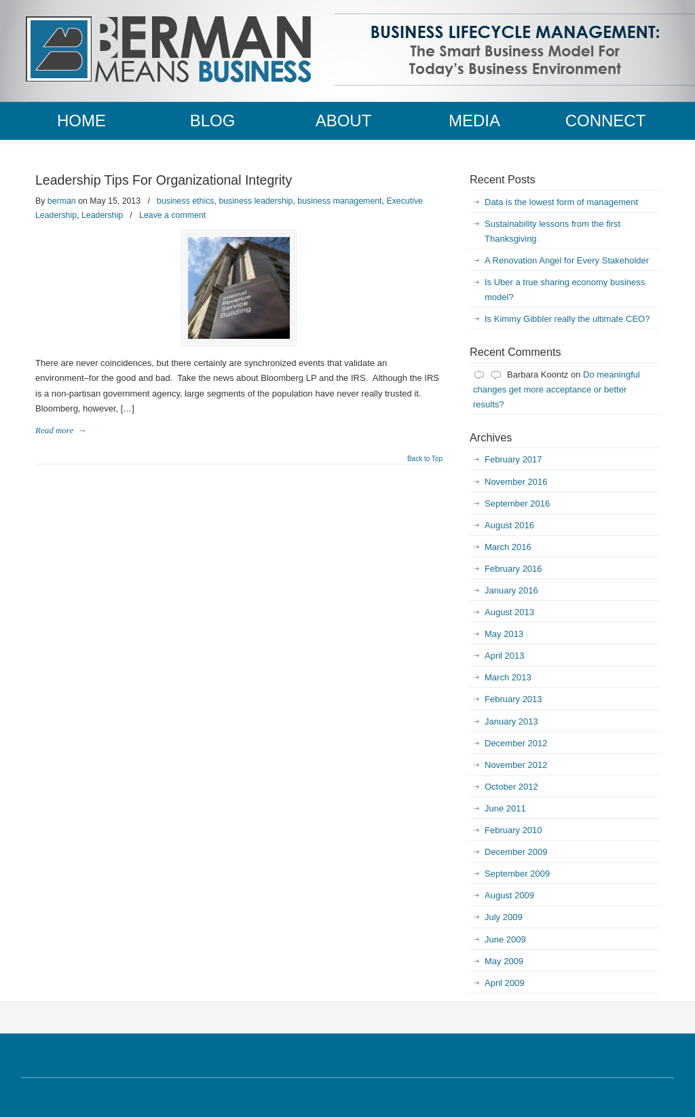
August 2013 (509, 612)
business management (339, 201)
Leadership (102, 215)
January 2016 (511, 590)
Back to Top (425, 459)
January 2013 (511, 721)
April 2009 (505, 983)
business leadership (256, 201)
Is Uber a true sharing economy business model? (565, 289)
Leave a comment (172, 215)
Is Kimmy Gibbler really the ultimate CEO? (567, 319)
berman (62, 201)
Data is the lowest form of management (561, 202)
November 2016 (516, 482)
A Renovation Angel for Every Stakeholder (567, 260)
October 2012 (511, 787)
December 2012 (516, 743)
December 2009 (516, 852)
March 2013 (508, 677)
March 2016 (508, 547)
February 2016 (513, 569)
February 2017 (513, 459)
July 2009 (504, 917)
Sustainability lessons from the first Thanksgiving (552, 231)
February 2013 (513, 699)
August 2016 (509, 525)
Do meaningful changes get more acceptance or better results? (556, 389)
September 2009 (517, 873)
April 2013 (505, 656)
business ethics (185, 201)
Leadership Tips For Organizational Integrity (163, 179)
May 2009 (504, 961)
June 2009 (505, 939)
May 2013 (504, 634)
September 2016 (517, 503)
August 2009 (509, 895)
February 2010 (513, 830)
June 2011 (505, 808)
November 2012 (516, 765)
